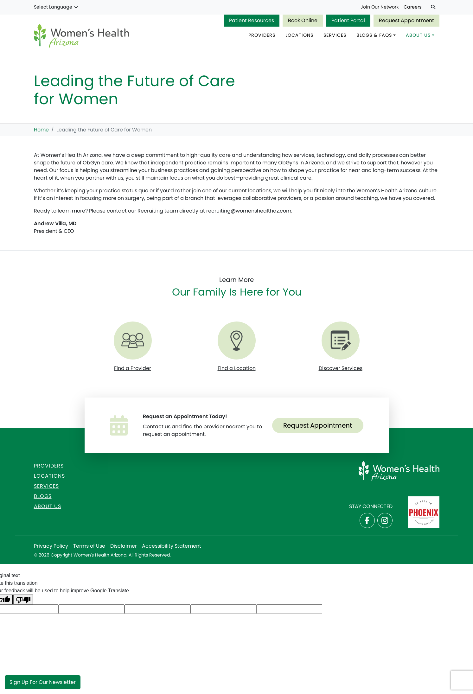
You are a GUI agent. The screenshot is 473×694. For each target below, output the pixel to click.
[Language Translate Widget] (56, 7)
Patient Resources (251, 20)
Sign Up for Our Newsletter (43, 682)
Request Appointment (406, 20)
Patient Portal (348, 20)
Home (41, 129)
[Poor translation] (23, 599)
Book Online (302, 20)
